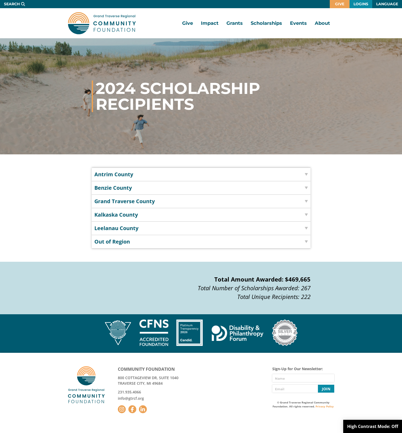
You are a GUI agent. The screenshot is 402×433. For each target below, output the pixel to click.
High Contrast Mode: (372, 426)
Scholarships (266, 23)
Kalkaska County (116, 214)
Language (387, 4)
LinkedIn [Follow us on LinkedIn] (143, 409)
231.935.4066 (129, 391)
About (322, 23)
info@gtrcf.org (131, 398)
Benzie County (113, 187)
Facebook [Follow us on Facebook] (132, 409)
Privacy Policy (325, 406)
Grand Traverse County (124, 201)
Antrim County (113, 174)
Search (12, 4)
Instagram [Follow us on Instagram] (122, 409)
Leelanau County (116, 228)
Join (326, 388)
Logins (360, 4)
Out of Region (112, 241)
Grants (234, 23)
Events (298, 23)
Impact (210, 23)
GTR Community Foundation (102, 23)
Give (339, 4)
